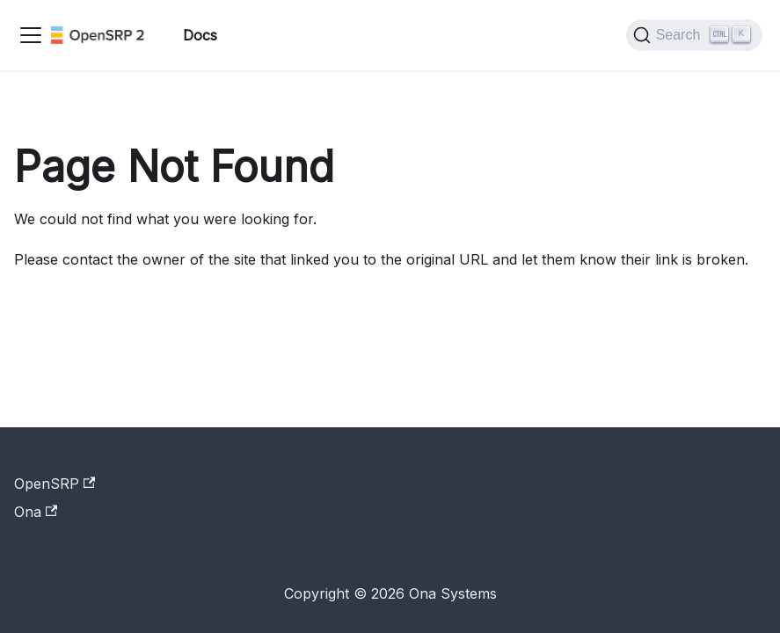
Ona (35, 511)
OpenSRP (54, 483)
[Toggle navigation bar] (31, 35)
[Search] (694, 35)
